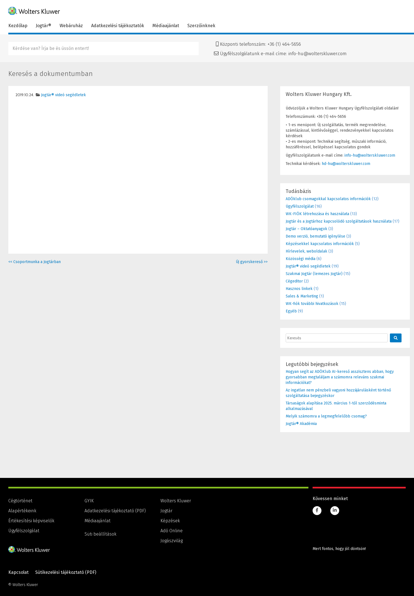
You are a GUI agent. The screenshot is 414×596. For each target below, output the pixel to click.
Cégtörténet (20, 500)
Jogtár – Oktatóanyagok (306, 228)
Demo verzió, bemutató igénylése (315, 236)
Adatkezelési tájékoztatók (117, 25)
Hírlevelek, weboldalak (306, 251)
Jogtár (166, 510)
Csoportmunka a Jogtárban (34, 261)
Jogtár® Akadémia (301, 423)
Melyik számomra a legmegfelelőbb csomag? (326, 416)
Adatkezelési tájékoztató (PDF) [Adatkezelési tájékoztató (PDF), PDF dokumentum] (115, 510)
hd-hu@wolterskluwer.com (346, 163)
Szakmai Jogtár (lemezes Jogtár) (314, 273)
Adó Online (171, 530)
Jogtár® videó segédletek (63, 95)
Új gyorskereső (252, 261)
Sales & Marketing (302, 296)
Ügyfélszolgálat (300, 206)
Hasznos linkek (299, 288)
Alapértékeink (22, 510)
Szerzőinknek (201, 25)
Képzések (170, 520)
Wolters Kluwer (175, 500)
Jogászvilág (171, 540)
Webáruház (71, 25)
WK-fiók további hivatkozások (312, 303)
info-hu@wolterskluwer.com (317, 53)
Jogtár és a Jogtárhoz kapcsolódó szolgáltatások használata (339, 221)
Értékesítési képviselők (31, 520)
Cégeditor (294, 281)
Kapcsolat (18, 572)
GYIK (89, 500)
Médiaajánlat (165, 25)
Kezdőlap (17, 25)
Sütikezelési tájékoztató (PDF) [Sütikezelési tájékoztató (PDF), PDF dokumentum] (65, 572)
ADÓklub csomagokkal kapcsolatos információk (328, 199)
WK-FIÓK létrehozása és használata (317, 214)
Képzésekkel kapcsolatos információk (320, 243)
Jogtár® (43, 25)
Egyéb (291, 311)
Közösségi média (300, 258)
